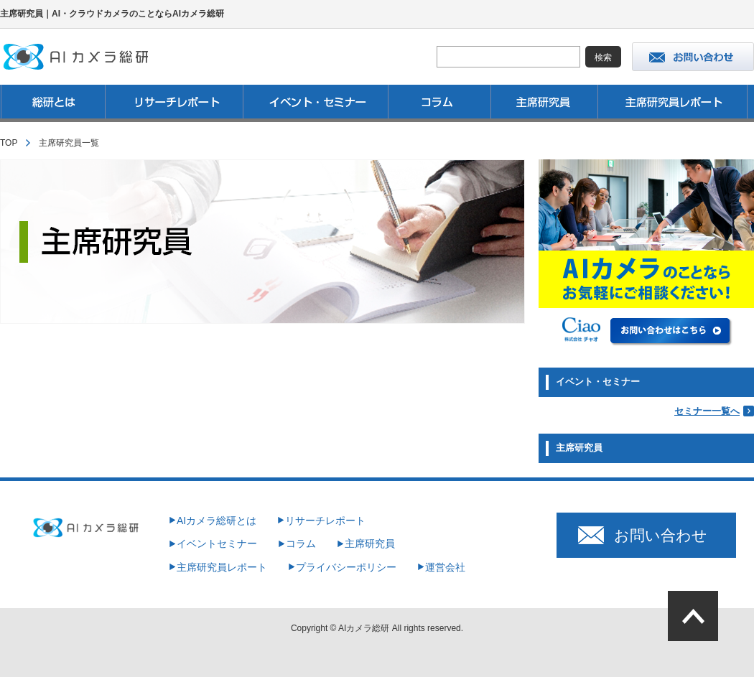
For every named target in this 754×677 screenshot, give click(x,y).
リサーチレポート (325, 520)
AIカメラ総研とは (216, 520)
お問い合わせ (660, 535)
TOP (8, 143)
